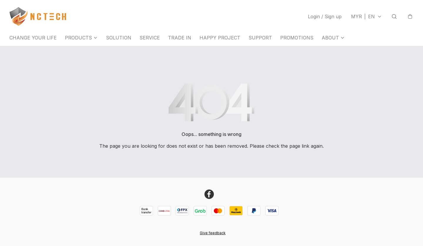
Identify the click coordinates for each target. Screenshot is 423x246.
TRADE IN (179, 38)
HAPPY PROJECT (219, 38)
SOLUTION (118, 38)
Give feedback (213, 233)
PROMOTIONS (296, 38)
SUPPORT (260, 38)
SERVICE (150, 38)
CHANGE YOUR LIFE (33, 38)
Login (325, 16)
